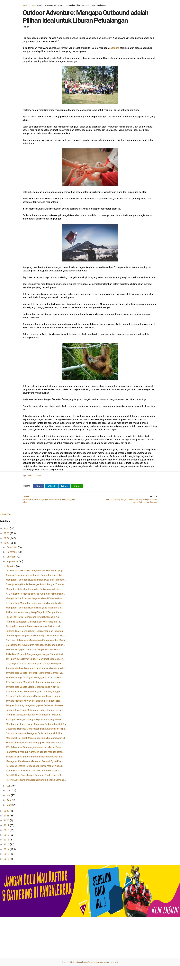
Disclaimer (5, 514)
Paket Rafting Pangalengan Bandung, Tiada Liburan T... (34, 775)
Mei (9, 795)
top (116, 962)
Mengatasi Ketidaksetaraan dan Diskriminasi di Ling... (34, 589)
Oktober (11, 556)
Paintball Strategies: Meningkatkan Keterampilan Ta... (33, 621)
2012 (7, 858)
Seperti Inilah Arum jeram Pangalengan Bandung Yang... (35, 756)
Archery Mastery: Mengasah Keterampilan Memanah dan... (36, 668)
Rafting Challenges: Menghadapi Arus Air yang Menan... (35, 719)
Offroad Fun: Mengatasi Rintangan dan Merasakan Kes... (35, 603)
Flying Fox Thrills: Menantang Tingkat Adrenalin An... (33, 616)
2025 (7, 533)
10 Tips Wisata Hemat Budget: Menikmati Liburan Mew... (35, 658)
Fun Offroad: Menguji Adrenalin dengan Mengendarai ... (35, 751)
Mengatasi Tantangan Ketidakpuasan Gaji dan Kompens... (36, 579)
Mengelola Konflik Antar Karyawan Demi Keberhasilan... (35, 598)
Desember (12, 547)
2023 (7, 542)
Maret (10, 805)
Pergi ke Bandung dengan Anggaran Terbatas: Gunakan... (35, 705)
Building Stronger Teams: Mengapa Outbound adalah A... (35, 742)
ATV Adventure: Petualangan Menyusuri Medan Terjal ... (35, 747)
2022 (7, 810)
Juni (9, 790)
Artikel (30, 476)
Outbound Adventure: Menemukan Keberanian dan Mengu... (37, 640)
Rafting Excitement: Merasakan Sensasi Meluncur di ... (34, 626)
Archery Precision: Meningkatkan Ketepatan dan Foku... (34, 575)
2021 (7, 815)
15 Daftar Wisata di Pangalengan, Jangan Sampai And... (35, 654)
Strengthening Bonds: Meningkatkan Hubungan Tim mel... (36, 584)
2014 (7, 849)
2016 (7, 839)
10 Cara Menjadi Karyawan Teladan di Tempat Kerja (33, 700)
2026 (7, 528)
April (9, 800)
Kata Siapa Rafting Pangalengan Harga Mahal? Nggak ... (35, 765)
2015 (7, 844)
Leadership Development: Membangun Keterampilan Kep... (36, 635)
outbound (114, 47)
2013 (7, 854)
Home (24, 5)
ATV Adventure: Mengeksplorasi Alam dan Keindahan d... (35, 593)
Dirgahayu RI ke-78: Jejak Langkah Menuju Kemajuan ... (35, 663)
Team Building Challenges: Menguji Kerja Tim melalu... (34, 677)
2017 (7, 834)
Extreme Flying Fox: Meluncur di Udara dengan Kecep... (34, 710)
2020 (7, 820)
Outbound (32, 5)
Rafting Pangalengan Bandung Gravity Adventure (90, 962)
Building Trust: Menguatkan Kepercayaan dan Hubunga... (35, 631)
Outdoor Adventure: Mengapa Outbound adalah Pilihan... (35, 733)
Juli (9, 785)
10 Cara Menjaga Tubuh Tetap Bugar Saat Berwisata (33, 649)
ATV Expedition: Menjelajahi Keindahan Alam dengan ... (34, 682)
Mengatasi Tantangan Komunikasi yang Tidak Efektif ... (34, 607)
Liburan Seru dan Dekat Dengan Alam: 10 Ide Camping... (35, 570)
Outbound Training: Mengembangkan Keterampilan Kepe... (36, 728)
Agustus (11, 566)
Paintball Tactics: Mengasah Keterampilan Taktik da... (33, 714)
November (12, 551)
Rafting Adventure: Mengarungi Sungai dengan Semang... (36, 779)
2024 (7, 538)
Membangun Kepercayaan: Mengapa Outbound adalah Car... (37, 724)
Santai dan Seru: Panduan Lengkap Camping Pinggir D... (35, 691)
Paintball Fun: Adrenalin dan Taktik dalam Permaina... (33, 770)
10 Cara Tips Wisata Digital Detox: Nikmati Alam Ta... (33, 686)
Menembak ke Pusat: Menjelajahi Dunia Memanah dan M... (36, 738)
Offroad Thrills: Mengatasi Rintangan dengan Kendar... (34, 696)
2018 (7, 830)
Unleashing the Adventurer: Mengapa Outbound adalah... (35, 644)
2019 (7, 825)
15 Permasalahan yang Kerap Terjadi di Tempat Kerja (34, 612)
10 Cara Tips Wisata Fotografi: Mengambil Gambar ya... (35, 672)
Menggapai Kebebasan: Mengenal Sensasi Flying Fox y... (35, 761)
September (13, 561)
